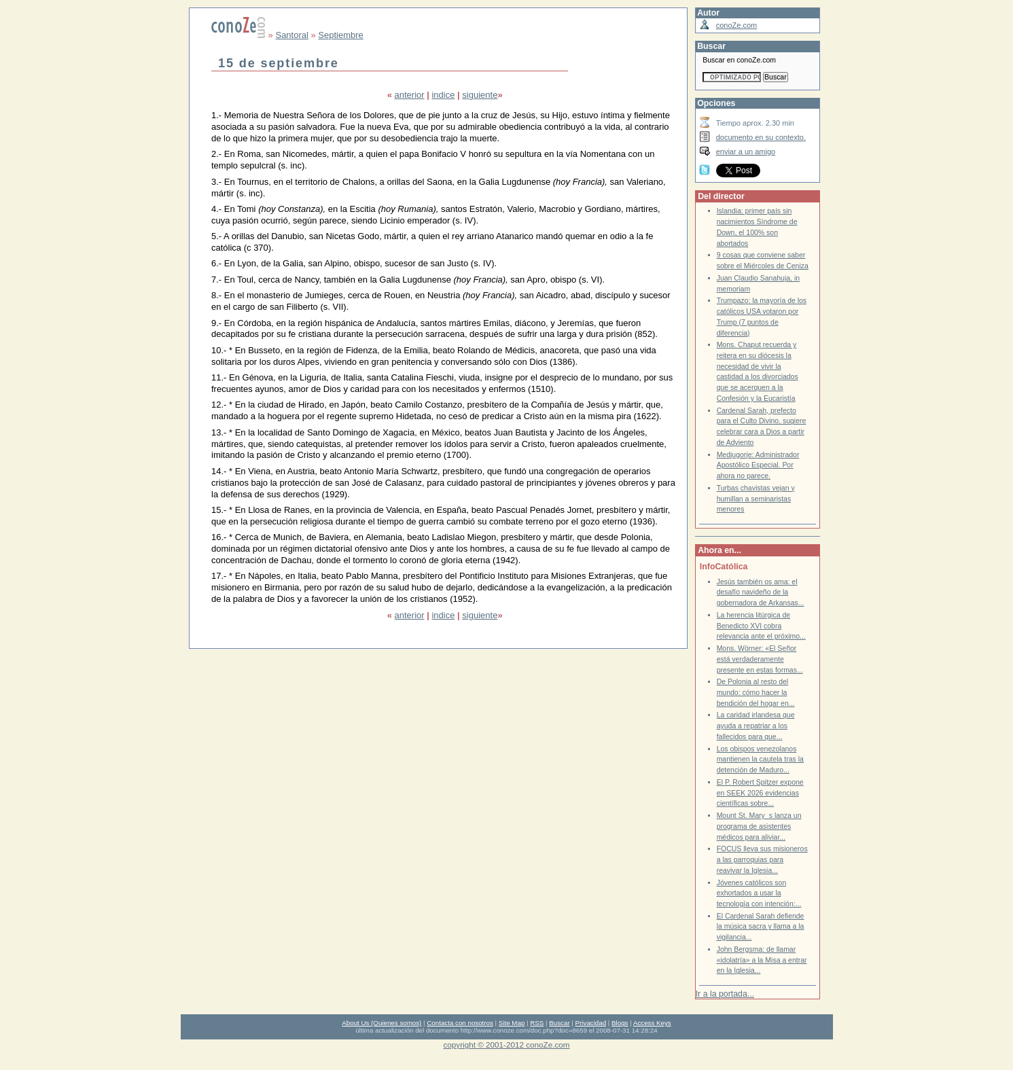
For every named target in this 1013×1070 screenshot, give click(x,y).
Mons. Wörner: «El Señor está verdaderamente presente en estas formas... (760, 659)
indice (443, 95)
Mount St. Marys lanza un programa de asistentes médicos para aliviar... (759, 826)
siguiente (479, 95)
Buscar (559, 1023)
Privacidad (591, 1023)
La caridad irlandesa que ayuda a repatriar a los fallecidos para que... (756, 725)
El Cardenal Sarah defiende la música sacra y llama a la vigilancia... (760, 926)
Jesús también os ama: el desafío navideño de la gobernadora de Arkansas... (760, 592)
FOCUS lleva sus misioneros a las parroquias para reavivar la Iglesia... (762, 859)
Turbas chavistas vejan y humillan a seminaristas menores (756, 498)
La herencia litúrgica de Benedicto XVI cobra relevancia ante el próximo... (761, 625)
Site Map (512, 1023)
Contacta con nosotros (460, 1023)
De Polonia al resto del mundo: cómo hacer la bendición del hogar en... (756, 692)
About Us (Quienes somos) (381, 1023)
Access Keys (652, 1023)
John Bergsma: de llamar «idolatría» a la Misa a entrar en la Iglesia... (762, 960)
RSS (537, 1023)
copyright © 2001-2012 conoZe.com (507, 1044)
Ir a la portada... (725, 994)
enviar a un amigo (746, 151)
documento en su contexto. (761, 137)
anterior (410, 95)
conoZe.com (737, 25)
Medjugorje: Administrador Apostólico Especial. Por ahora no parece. (758, 465)
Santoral (291, 35)
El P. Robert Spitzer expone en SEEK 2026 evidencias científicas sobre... (760, 793)
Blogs (619, 1023)
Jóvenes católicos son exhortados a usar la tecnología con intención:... (759, 893)
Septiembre (340, 35)
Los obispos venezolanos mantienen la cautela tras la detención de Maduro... (760, 759)
